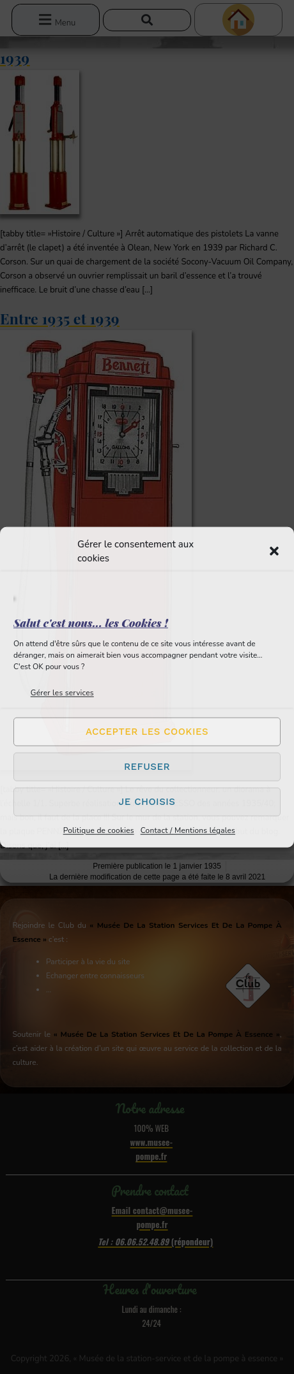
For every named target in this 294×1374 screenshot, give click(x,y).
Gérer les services (62, 692)
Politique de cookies (98, 830)
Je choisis (147, 801)
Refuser (147, 766)
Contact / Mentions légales (188, 830)
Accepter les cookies (147, 731)
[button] (274, 551)
